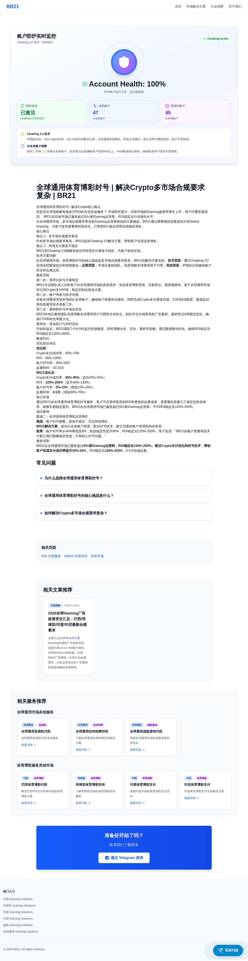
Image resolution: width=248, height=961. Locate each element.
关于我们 (235, 6)
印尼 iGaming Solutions (18, 918)
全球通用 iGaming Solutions (21, 931)
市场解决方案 (196, 6)
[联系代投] (228, 950)
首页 (178, 6)
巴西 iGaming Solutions (18, 899)
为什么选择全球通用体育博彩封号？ (73, 478)
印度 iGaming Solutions (18, 912)
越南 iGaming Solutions (18, 925)
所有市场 (97, 556)
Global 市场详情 (75, 556)
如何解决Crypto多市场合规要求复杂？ (75, 513)
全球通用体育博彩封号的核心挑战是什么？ (79, 496)
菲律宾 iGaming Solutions (19, 905)
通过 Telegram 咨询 (124, 858)
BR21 (12, 6)
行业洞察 (217, 6)
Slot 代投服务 (51, 556)
